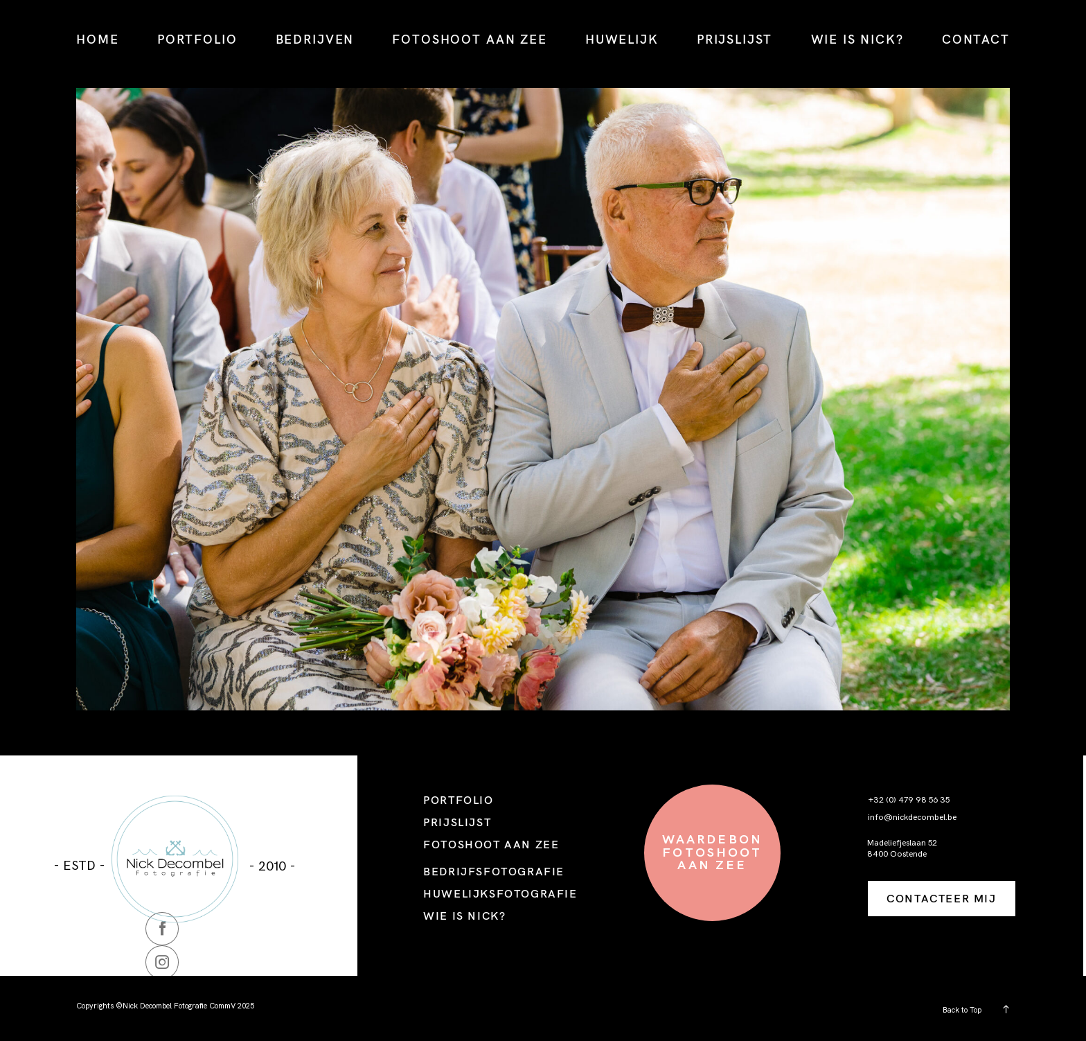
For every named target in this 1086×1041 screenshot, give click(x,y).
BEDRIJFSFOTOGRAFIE (493, 871)
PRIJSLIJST (734, 39)
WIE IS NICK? (857, 39)
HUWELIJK (622, 39)
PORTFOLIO (197, 39)
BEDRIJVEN (315, 39)
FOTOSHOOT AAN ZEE (469, 39)
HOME (97, 39)
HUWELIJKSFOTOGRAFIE (500, 893)
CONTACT (976, 39)
